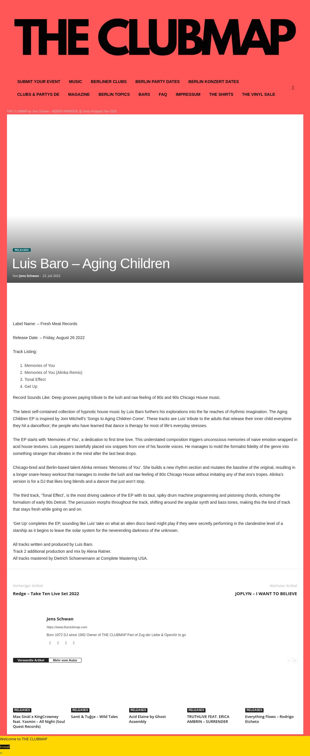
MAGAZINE (79, 94)
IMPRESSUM (188, 94)
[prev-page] (288, 660)
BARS (144, 94)
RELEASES (22, 250)
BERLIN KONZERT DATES (213, 81)
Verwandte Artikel (31, 660)
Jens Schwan (29, 275)
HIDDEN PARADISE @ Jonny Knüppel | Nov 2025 (84, 111)
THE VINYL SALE (258, 94)
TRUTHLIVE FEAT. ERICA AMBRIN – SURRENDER (208, 719)
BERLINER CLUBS (109, 81)
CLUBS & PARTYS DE (38, 94)
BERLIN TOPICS (114, 94)
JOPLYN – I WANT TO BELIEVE (266, 593)
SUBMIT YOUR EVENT (38, 81)
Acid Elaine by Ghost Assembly (147, 719)
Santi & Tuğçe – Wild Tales (94, 716)
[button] (294, 88)
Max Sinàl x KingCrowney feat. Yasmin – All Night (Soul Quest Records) (39, 721)
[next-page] (294, 660)
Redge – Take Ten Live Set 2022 (46, 593)
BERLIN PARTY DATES (158, 81)
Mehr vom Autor (65, 660)
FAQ (163, 94)
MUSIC (75, 81)
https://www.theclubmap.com (67, 627)
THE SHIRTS (221, 94)
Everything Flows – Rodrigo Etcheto (269, 719)
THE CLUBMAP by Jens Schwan (28, 111)
